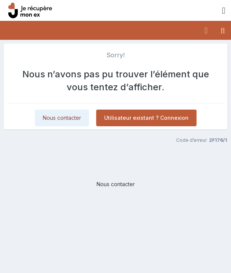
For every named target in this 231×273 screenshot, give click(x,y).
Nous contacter (62, 118)
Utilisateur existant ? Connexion (146, 118)
